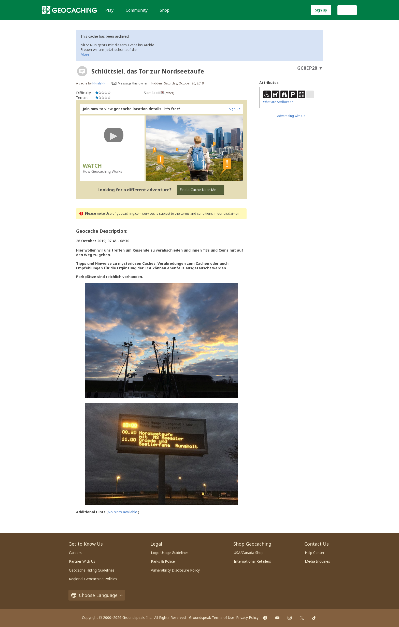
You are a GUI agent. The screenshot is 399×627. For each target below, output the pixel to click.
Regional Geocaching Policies (93, 578)
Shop (164, 10)
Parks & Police (163, 561)
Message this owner (133, 83)
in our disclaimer (226, 213)
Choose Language (97, 595)
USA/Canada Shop (249, 552)
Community (137, 10)
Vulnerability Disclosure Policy (175, 570)
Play (109, 10)
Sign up (321, 10)
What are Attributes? (278, 102)
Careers (75, 552)
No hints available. (123, 511)
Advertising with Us (291, 116)
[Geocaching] (69, 10)
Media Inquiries (317, 561)
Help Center (314, 552)
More (84, 54)
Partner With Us (82, 561)
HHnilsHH (99, 83)
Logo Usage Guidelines (170, 552)
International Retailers (252, 561)
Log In (347, 10)
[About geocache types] (82, 71)
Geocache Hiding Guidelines (92, 570)
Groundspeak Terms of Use (211, 617)
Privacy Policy (247, 617)
